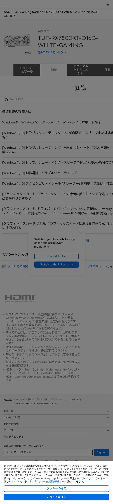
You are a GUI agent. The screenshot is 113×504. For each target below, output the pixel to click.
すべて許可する (56, 497)
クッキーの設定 (56, 488)
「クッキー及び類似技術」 (48, 481)
